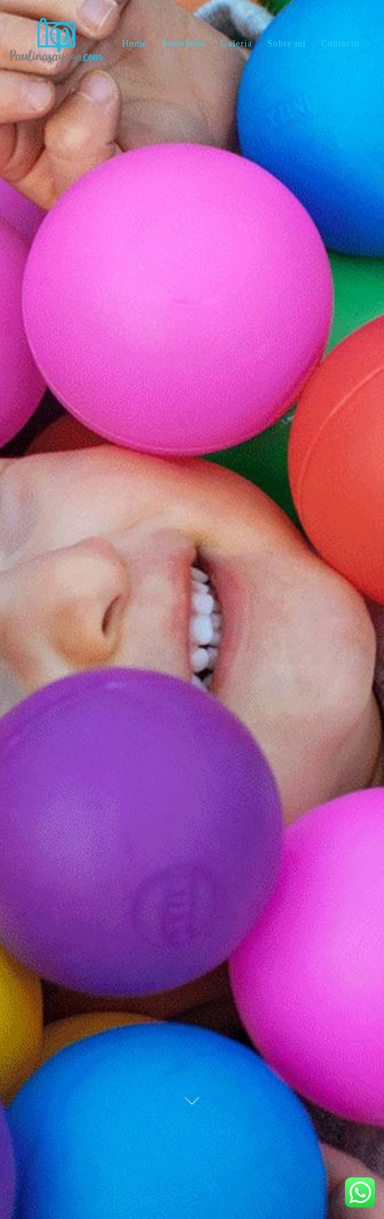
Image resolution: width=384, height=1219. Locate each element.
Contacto (340, 43)
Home (134, 43)
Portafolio (184, 43)
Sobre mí (287, 43)
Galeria (236, 43)
